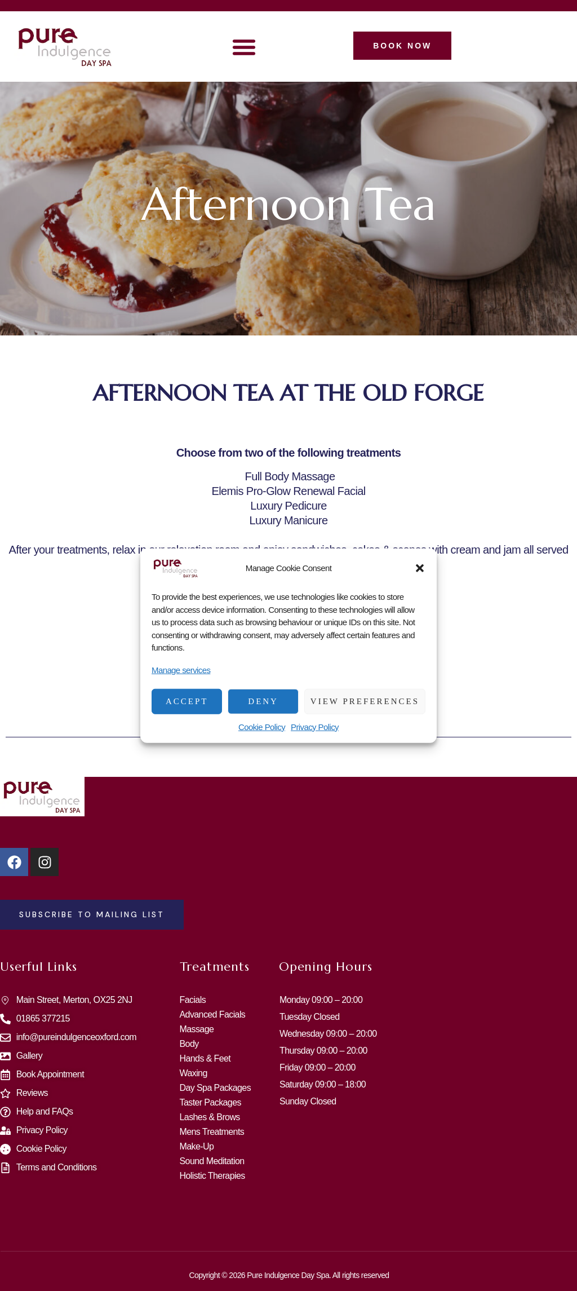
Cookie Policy (261, 726)
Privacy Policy (315, 726)
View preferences (364, 701)
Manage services (181, 669)
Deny (263, 701)
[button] (419, 568)
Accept (187, 701)
